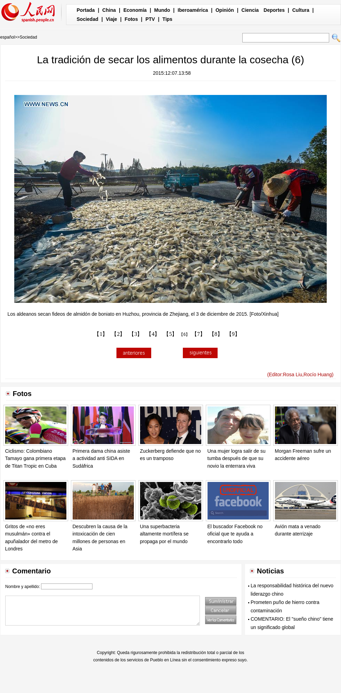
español (7, 37)
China (109, 10)
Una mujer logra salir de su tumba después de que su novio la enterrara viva (237, 458)
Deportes (274, 10)
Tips (167, 19)
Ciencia (250, 10)
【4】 (153, 334)
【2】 (118, 334)
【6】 (184, 334)
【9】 (233, 334)
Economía (135, 10)
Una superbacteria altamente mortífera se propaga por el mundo (164, 534)
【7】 (198, 334)
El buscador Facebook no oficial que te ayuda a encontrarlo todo (235, 534)
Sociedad (87, 19)
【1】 (101, 334)
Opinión (225, 10)
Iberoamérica (193, 10)
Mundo (162, 10)
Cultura (300, 10)
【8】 (216, 334)
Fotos (131, 19)
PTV (150, 19)
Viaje (111, 19)
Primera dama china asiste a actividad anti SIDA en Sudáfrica (101, 458)
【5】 (170, 334)
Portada (86, 10)
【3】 (136, 334)
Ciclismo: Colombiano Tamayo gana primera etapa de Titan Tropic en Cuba (35, 458)
